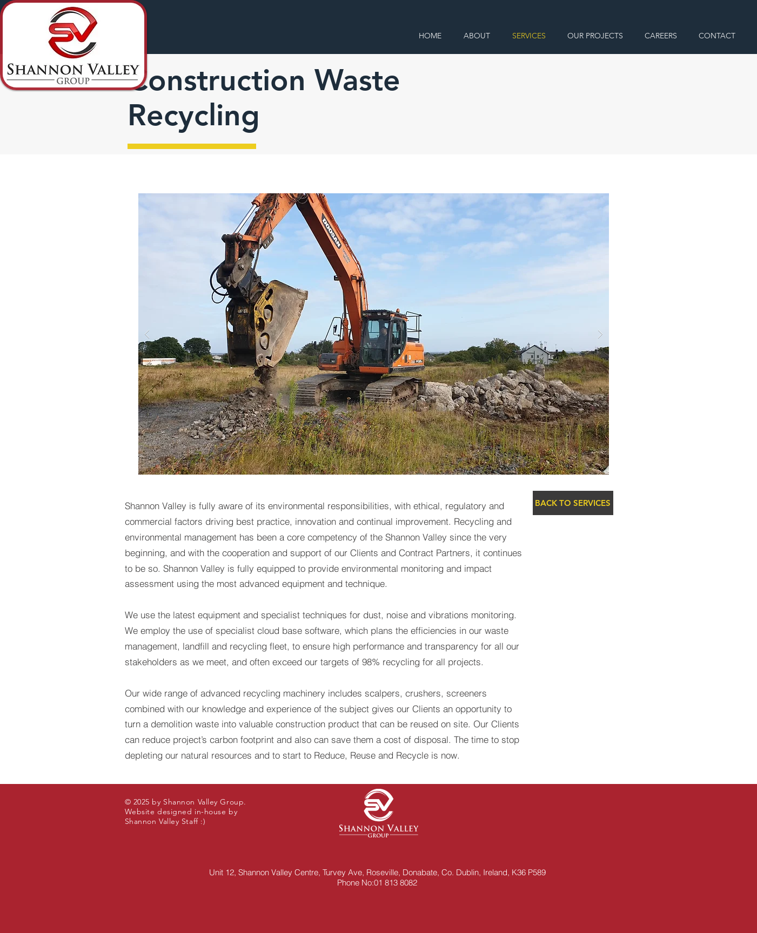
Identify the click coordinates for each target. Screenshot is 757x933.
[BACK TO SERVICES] (573, 503)
